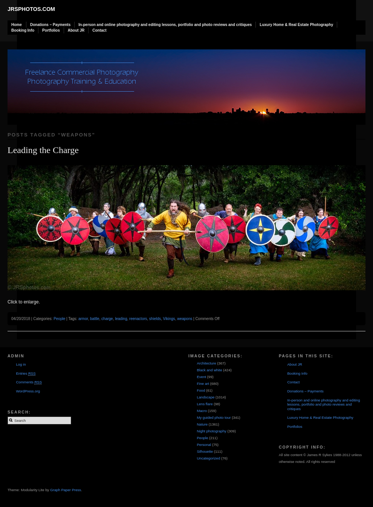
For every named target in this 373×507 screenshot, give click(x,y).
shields (155, 319)
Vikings (169, 319)
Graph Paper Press (65, 490)
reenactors (138, 319)
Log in (21, 364)
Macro (202, 411)
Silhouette (205, 451)
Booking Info (22, 30)
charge (107, 319)
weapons (184, 319)
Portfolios (51, 30)
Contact (99, 30)
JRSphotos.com (31, 9)
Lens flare (204, 404)
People (59, 319)
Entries (25, 373)
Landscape (205, 397)
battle (94, 319)
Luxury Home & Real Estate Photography (296, 25)
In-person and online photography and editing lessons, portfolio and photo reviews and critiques (165, 25)
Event (201, 377)
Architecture (206, 363)
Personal (204, 445)
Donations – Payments (50, 25)
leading (121, 319)
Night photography (211, 431)
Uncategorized (208, 458)
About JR (76, 30)
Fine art (203, 383)
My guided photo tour (214, 417)
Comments (29, 382)
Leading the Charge (43, 150)
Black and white (209, 370)
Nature (202, 424)
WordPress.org (28, 391)
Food (201, 390)
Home (16, 25)
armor (83, 319)
